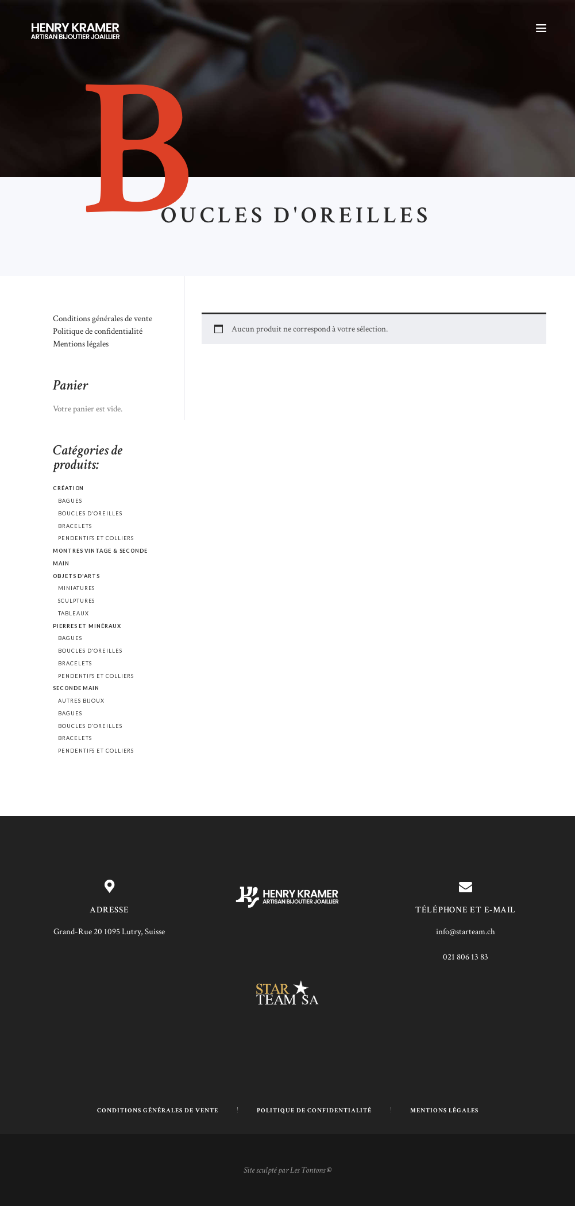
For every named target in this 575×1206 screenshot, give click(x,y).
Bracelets (74, 526)
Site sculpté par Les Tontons (284, 1170)
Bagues (70, 501)
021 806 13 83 (465, 956)
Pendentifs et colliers (96, 538)
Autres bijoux (81, 701)
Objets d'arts (76, 576)
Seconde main (76, 688)
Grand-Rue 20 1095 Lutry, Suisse (109, 931)
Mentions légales (81, 343)
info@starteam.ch (465, 931)
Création (68, 488)
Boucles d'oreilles (90, 513)
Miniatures (76, 588)
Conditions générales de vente (102, 318)
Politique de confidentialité (97, 331)
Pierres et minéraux (87, 626)
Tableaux (73, 613)
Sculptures (76, 601)
